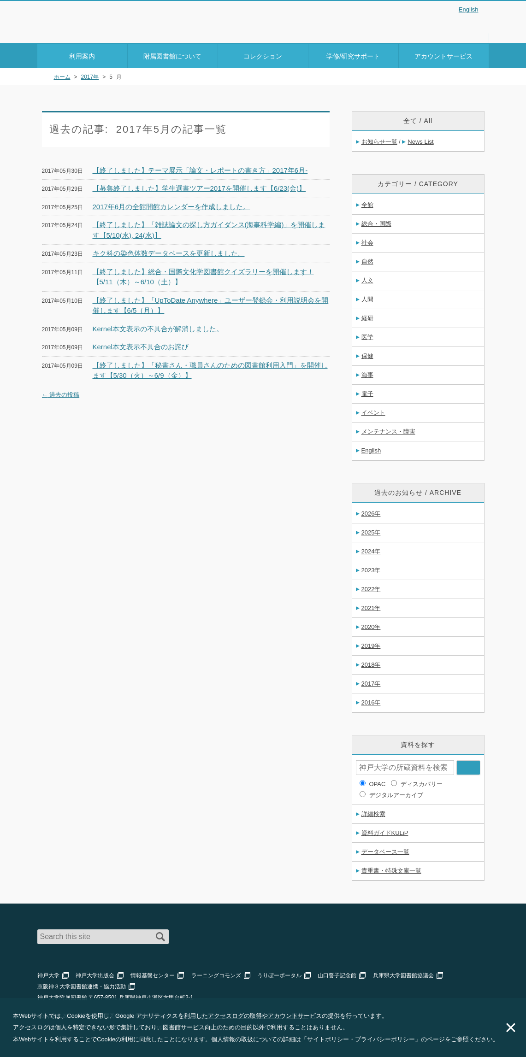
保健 (367, 354)
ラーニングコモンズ (216, 974)
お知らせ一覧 (379, 140)
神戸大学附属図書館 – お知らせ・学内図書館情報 (90, 18)
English (469, 9)
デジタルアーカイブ (396, 793)
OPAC (377, 782)
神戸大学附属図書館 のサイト (78, 31)
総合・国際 (376, 222)
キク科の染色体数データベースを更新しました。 (169, 252)
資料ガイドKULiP (384, 831)
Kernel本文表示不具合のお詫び (141, 345)
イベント (373, 411)
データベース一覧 (385, 850)
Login (470, 24)
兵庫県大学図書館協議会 (403, 974)
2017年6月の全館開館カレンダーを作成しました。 (171, 205)
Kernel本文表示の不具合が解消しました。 (158, 327)
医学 (367, 335)
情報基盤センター (152, 974)
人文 (367, 279)
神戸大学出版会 (95, 974)
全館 (367, 203)
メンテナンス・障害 (388, 430)
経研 (367, 316)
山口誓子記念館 (337, 974)
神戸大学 (48, 974)
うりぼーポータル (279, 974)
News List (420, 140)
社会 (367, 241)
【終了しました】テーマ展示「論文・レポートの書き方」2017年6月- (200, 168)
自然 (367, 260)
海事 (367, 373)
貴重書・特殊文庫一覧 (391, 869)
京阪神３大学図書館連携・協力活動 (81, 985)
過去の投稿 (61, 392)
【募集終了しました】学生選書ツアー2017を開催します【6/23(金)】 (199, 187)
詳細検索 (373, 812)
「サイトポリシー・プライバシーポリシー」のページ (373, 1039)
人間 (367, 297)
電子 (367, 392)
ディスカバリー (422, 782)
